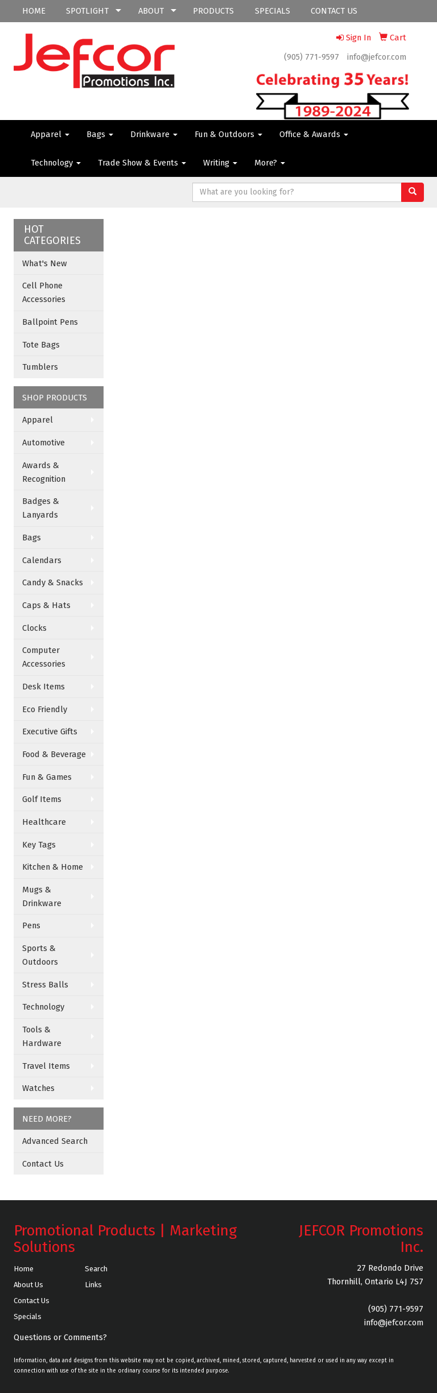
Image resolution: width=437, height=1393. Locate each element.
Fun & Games (47, 777)
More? (269, 163)
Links (93, 1284)
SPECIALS (272, 11)
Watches (38, 1088)
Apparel (50, 134)
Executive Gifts (49, 731)
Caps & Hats (46, 605)
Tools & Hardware (41, 1036)
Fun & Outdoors (228, 134)
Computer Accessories (43, 657)
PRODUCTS (213, 11)
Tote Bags (41, 345)
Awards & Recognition (43, 472)
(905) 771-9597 (311, 57)
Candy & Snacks (52, 582)
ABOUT (151, 11)
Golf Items (41, 799)
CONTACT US (334, 11)
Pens (31, 925)
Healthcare (44, 822)
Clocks (34, 628)
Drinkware (154, 134)
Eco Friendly (44, 709)
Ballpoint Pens (50, 322)
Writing (220, 163)
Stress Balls (45, 984)
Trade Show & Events (142, 163)
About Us (28, 1284)
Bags (99, 134)
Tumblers (40, 367)
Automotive (43, 442)
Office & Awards (313, 134)
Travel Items (46, 1066)
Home (24, 1268)
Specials (28, 1316)
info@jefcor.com (376, 57)
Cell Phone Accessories (43, 292)
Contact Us (43, 1164)
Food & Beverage (54, 754)
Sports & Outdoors (40, 955)
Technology (56, 163)
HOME (34, 11)
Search (96, 1268)
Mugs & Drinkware (41, 896)
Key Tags (39, 845)
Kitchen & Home (52, 867)
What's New (44, 263)
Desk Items (43, 686)
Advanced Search (55, 1141)
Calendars (41, 560)
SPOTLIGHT (87, 11)
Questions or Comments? (60, 1337)
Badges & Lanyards (40, 508)
